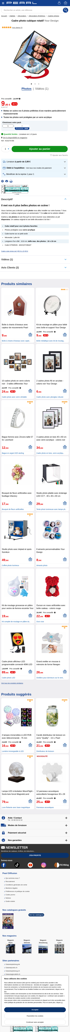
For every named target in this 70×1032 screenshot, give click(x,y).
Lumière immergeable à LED (13, 751)
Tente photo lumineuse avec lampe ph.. (51, 509)
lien (5, 991)
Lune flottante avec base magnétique (16, 807)
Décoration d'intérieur (37, 16)
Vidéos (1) (41, 88)
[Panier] (66, 3)
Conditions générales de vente (16, 885)
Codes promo (10, 895)
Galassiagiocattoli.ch (13, 974)
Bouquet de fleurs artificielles (13, 509)
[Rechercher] (65, 10)
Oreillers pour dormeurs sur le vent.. (50, 678)
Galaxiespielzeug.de (13, 964)
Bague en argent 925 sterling (13, 453)
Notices (8, 898)
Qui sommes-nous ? (13, 878)
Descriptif (7, 199)
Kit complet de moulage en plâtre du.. (16, 622)
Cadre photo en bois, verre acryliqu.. (50, 453)
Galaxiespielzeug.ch (13, 971)
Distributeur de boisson (45, 751)
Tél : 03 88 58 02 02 (15, 820)
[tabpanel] (35, 54)
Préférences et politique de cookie (18, 891)
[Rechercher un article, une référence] (35, 10)
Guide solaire (10, 901)
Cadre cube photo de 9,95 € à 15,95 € (14, 251)
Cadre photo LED (8, 678)
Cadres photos (53, 16)
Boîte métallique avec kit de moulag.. (50, 341)
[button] (14, 137)
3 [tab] (39, 84)
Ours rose (40, 622)
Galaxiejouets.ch (11, 968)
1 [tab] (31, 84)
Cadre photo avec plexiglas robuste (49, 397)
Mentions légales (12, 888)
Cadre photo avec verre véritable (14, 397)
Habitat (12, 16)
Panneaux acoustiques (45, 807)
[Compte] (60, 3)
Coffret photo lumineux (10, 565)
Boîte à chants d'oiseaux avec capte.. (16, 341)
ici (62, 1002)
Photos (27, 88)
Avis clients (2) (10, 267)
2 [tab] (35, 84)
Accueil (4, 16)
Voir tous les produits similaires (12, 683)
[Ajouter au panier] (40, 149)
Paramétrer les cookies (35, 1016)
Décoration (21, 16)
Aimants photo (41, 565)
